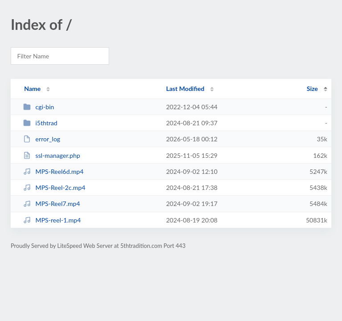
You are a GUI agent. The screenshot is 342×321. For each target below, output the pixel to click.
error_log (41, 139)
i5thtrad (40, 123)
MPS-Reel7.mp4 (51, 203)
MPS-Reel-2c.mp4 (54, 187)
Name (32, 88)
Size (312, 88)
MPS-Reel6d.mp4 (53, 171)
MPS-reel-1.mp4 (52, 220)
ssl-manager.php (51, 155)
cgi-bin (38, 107)
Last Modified (185, 88)
